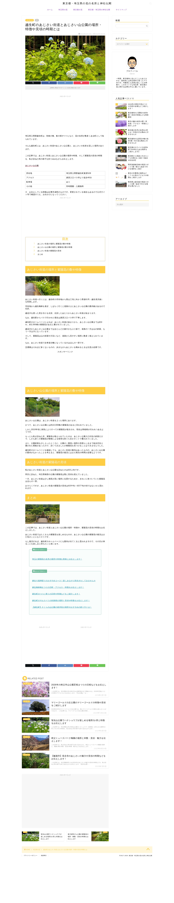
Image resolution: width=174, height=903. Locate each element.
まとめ (40, 254)
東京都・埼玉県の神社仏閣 (99, 10)
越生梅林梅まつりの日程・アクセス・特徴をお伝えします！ (58, 587)
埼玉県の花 (63, 10)
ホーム (50, 10)
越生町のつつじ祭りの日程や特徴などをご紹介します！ (56, 594)
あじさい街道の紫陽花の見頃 (49, 251)
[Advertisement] (65, 114)
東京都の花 (77, 10)
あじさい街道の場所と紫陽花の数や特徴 (54, 244)
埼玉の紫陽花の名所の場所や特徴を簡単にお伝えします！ (57, 559)
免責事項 (43, 855)
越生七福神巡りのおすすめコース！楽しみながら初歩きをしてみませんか (64, 581)
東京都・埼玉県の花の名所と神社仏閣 (87, 3)
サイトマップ (121, 10)
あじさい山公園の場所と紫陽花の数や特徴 (55, 247)
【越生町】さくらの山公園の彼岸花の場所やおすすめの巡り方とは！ (62, 607)
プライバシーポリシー (30, 855)
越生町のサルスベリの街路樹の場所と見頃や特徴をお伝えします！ (61, 601)
